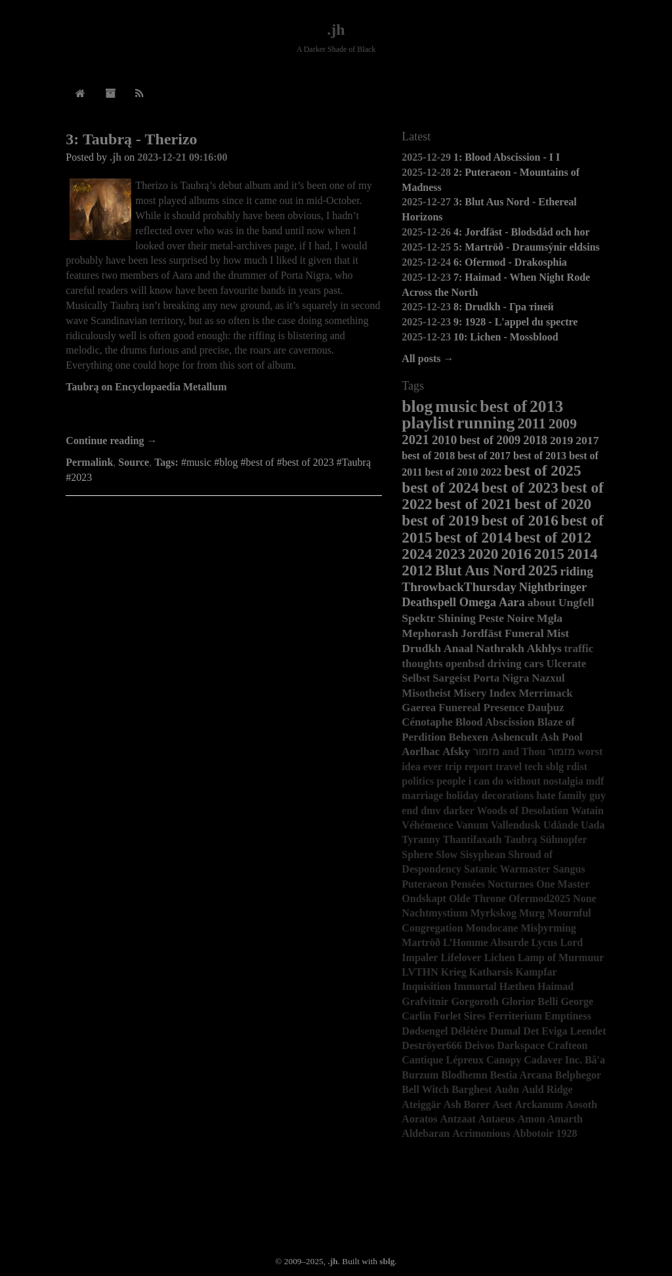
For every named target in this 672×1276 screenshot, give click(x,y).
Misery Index (484, 693)
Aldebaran (426, 1133)
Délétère (469, 1031)
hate (545, 795)
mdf (595, 781)
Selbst (416, 678)
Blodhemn (464, 1074)
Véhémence (427, 825)
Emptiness (568, 1015)
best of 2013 (539, 455)
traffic (579, 648)
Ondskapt (424, 898)
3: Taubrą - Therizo (131, 139)
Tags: (166, 462)
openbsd (465, 663)
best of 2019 (440, 520)
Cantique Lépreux (443, 1059)
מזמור (561, 751)
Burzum (420, 1074)
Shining (457, 618)
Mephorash (430, 633)
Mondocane (491, 928)
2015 (549, 553)
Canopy (503, 1059)
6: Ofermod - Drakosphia (510, 262)
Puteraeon (425, 884)
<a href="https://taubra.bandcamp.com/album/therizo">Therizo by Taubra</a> (224, 415)
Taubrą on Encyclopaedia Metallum (146, 386)
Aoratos (419, 1118)
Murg (532, 912)
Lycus (545, 942)
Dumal (505, 1031)
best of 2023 (520, 487)
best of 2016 (520, 520)
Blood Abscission (495, 722)
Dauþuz (545, 707)
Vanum (472, 825)
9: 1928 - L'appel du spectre (515, 321)
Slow (446, 854)
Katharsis (491, 972)
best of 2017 (484, 455)
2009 (563, 424)
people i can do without (488, 781)
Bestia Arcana (521, 1074)
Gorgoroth (475, 1001)
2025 (543, 570)
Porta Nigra (501, 678)
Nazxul (548, 678)
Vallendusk (516, 825)
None (585, 898)
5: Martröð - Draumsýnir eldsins (526, 247)
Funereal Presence (481, 707)
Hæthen (517, 986)
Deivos (479, 1045)
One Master (562, 884)
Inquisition (426, 986)
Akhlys (544, 648)
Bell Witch (425, 1089)
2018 (535, 440)
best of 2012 (552, 537)
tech (533, 766)
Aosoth (581, 1104)
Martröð (421, 942)
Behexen (468, 737)
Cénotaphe (427, 722)
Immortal (475, 986)
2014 (582, 553)
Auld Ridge (547, 1089)
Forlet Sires (460, 1015)
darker (458, 810)
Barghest (472, 1089)
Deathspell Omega (449, 602)
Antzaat (458, 1118)
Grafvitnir (425, 1001)
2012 (417, 570)
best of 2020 (552, 503)
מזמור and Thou (508, 751)
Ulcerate (567, 663)
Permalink (89, 462)
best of (503, 406)
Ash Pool (562, 737)
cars (534, 663)
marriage (422, 795)
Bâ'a (595, 1059)
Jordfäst (481, 633)
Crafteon (567, 1045)
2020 (483, 553)
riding (576, 571)
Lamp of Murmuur (561, 957)
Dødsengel (425, 1031)
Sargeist (451, 678)
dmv (430, 810)
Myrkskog (493, 912)
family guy (582, 795)
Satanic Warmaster (507, 869)
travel (508, 766)
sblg (555, 766)
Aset (502, 1104)
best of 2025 (542, 470)
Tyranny (421, 839)
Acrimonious (481, 1133)
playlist (428, 422)
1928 (566, 1133)
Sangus (569, 869)
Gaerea (419, 707)
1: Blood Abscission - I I (506, 157)
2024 (417, 553)
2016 (516, 553)
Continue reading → (111, 440)
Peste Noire (506, 618)
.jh (336, 29)
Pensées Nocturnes (492, 884)
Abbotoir (533, 1133)
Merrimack (545, 693)
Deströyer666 (432, 1045)
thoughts (422, 663)
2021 (415, 439)
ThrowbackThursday (459, 587)
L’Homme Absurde (486, 942)
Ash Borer (467, 1104)
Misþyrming (548, 928)
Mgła (549, 618)
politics (418, 781)
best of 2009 (489, 440)
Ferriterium (515, 1015)
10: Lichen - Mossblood (505, 336)
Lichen (499, 957)
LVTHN (420, 972)
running (485, 422)
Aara (512, 602)
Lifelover (460, 957)
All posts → (427, 358)
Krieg (454, 972)
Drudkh (421, 648)
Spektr (418, 618)
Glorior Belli (529, 1001)
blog (417, 406)
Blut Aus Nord (480, 570)
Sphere (417, 854)
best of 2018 (428, 455)
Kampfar (536, 972)
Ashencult (514, 737)
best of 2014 (473, 537)
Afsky (456, 751)
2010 (444, 440)
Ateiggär (421, 1104)
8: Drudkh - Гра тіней (503, 306)
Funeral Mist (537, 633)
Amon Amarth (550, 1118)
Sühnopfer (563, 839)
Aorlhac (421, 751)
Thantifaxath (472, 839)
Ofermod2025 (539, 898)
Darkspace (521, 1045)
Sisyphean (482, 854)
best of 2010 (451, 472)
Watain (587, 810)
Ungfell (576, 602)
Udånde (560, 825)
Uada (592, 825)
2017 (587, 440)
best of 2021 (473, 503)
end (410, 810)
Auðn (507, 1089)
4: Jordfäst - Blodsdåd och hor (521, 231)
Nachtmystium (434, 912)
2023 (450, 553)
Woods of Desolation (523, 810)
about (542, 602)
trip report (469, 766)
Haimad (555, 986)
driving (505, 663)
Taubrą (521, 839)
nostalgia (563, 781)
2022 (490, 472)
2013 (546, 406)
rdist (576, 766)
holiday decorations (490, 795)
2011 (531, 423)
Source (133, 462)
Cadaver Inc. (553, 1059)
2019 (561, 440)
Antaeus (496, 1118)
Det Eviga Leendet (564, 1031)
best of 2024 (440, 487)
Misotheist (426, 693)
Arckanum (538, 1104)
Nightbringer (553, 587)
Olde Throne (477, 898)
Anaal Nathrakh (484, 648)
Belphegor (578, 1074)
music (456, 406)
